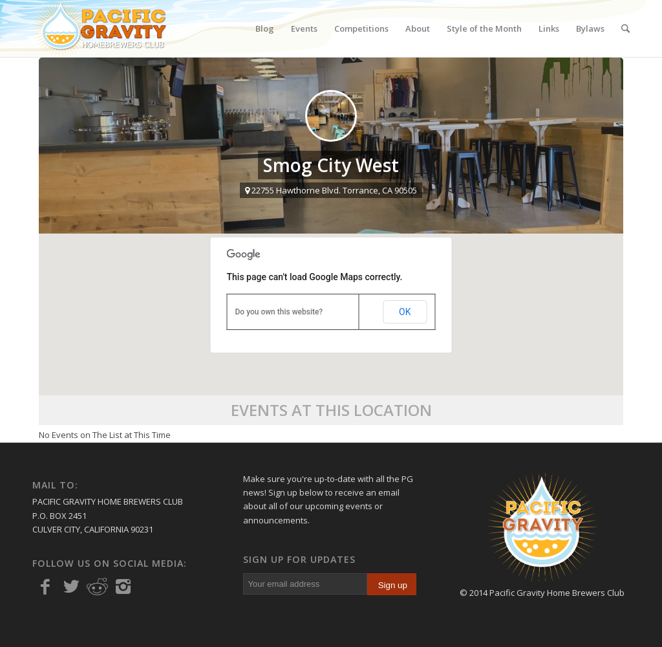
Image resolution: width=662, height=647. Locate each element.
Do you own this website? (279, 311)
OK (405, 312)
